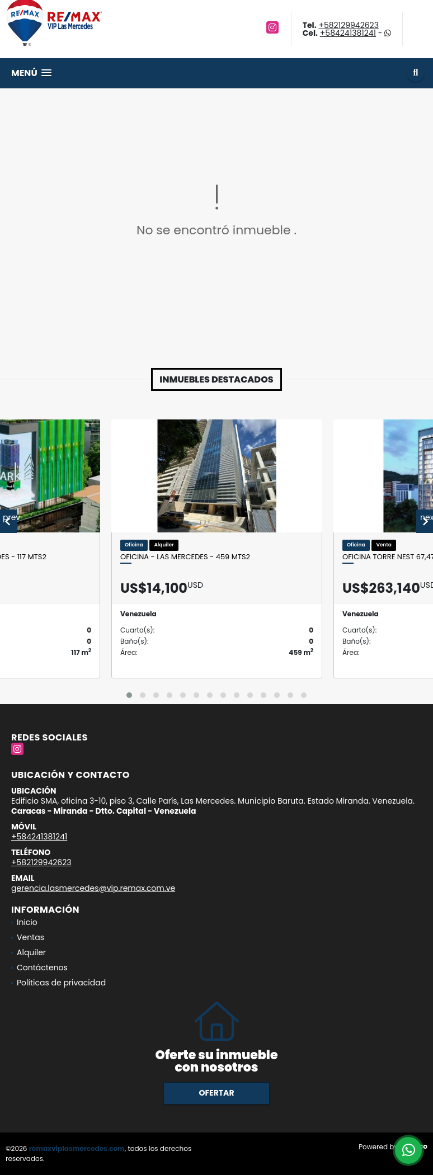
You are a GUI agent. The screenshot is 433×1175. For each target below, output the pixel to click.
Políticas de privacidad (61, 982)
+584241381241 (348, 33)
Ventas (30, 937)
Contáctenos (42, 967)
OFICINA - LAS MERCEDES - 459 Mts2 (185, 557)
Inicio (27, 922)
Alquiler (31, 952)
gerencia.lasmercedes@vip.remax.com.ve (93, 888)
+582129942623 (348, 25)
